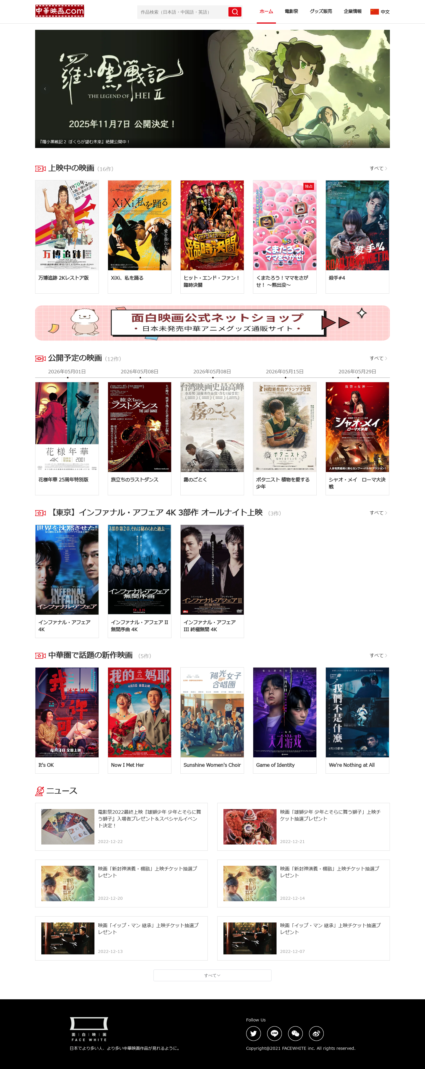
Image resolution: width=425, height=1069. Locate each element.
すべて (379, 168)
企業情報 (353, 11)
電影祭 (291, 11)
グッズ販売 (321, 11)
